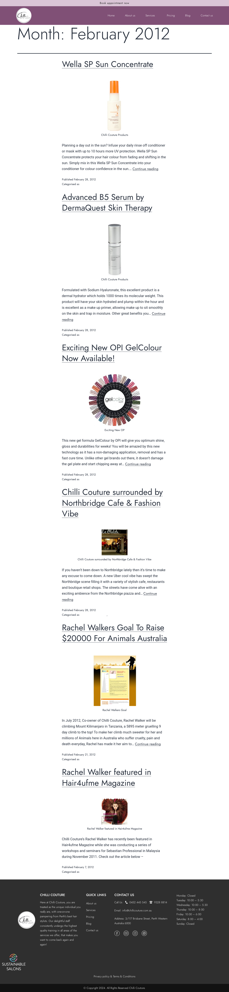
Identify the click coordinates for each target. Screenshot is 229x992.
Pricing (171, 15)
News (111, 615)
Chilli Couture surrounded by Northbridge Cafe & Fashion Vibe (112, 503)
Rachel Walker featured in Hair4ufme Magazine (106, 777)
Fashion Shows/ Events (93, 615)
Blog (187, 15)
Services (150, 15)
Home (111, 15)
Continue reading (145, 168)
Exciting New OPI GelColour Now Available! (112, 353)
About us (130, 15)
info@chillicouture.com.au (137, 910)
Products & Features (91, 184)
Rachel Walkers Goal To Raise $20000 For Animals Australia (114, 633)
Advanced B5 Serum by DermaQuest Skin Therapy (107, 202)
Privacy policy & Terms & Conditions (114, 976)
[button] (151, 16)
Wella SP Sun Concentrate (107, 64)
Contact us (207, 15)
